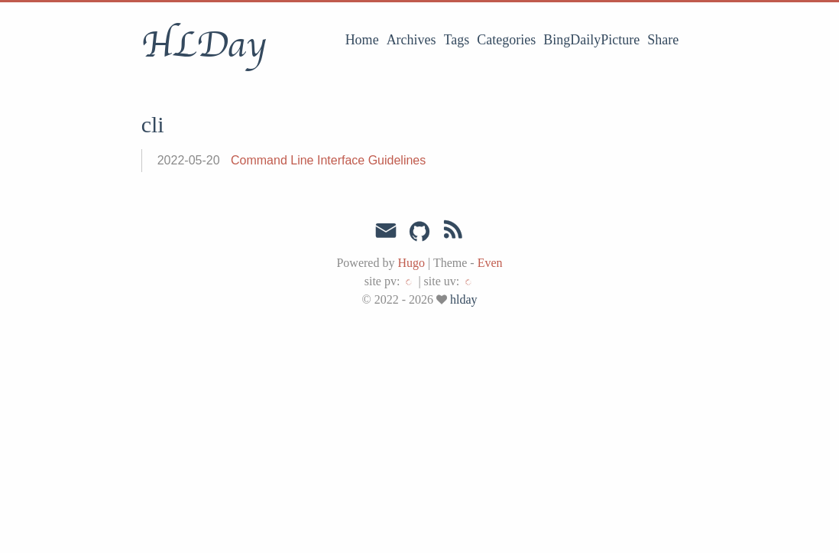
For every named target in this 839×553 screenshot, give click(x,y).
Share (663, 39)
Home (362, 39)
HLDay (203, 45)
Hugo (411, 262)
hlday (464, 299)
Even (490, 262)
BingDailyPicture (591, 39)
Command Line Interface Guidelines (328, 160)
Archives (411, 39)
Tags (457, 39)
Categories (506, 39)
